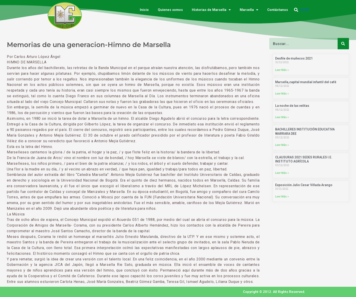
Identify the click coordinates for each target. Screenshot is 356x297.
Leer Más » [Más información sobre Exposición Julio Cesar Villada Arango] (282, 197)
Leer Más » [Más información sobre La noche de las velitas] (282, 117)
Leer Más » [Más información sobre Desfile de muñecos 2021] (282, 70)
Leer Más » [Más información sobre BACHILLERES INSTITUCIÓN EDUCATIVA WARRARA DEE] (282, 145)
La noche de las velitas (292, 106)
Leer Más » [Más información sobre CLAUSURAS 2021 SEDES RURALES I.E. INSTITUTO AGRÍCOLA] (282, 173)
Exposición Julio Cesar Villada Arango (303, 185)
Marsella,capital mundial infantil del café (305, 82)
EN (302, 9)
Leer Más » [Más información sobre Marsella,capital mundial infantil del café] (282, 93)
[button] (296, 10)
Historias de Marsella (211, 10)
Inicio (144, 10)
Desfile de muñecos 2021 (294, 58)
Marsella (249, 10)
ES (307, 9)
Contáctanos (277, 10)
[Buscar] (343, 43)
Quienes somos (170, 10)
